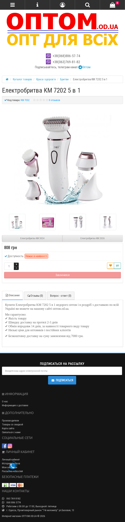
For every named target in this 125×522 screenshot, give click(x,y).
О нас (5, 401)
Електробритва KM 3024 (32, 238)
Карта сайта (8, 428)
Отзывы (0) (35, 295)
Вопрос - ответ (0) (60, 295)
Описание (12, 295)
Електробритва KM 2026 (92, 238)
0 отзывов (54, 100)
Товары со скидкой (12, 424)
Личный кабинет (11, 459)
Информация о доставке (15, 405)
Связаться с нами (11, 432)
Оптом (84, 67)
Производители (10, 420)
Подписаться (62, 380)
